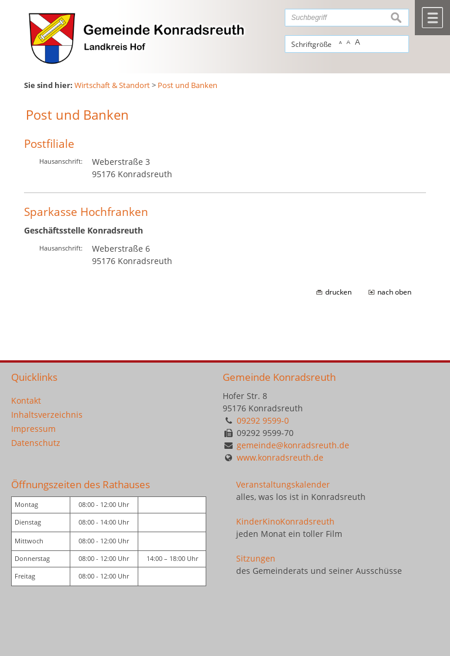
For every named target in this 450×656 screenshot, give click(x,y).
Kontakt (26, 400)
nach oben (394, 292)
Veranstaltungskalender (283, 484)
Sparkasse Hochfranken (86, 211)
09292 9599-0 (263, 420)
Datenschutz (35, 442)
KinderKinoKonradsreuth (285, 521)
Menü (432, 17)
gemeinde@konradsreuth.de (293, 445)
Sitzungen (255, 558)
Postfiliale (49, 143)
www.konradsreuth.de (280, 457)
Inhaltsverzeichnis (47, 414)
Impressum (33, 428)
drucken (338, 292)
